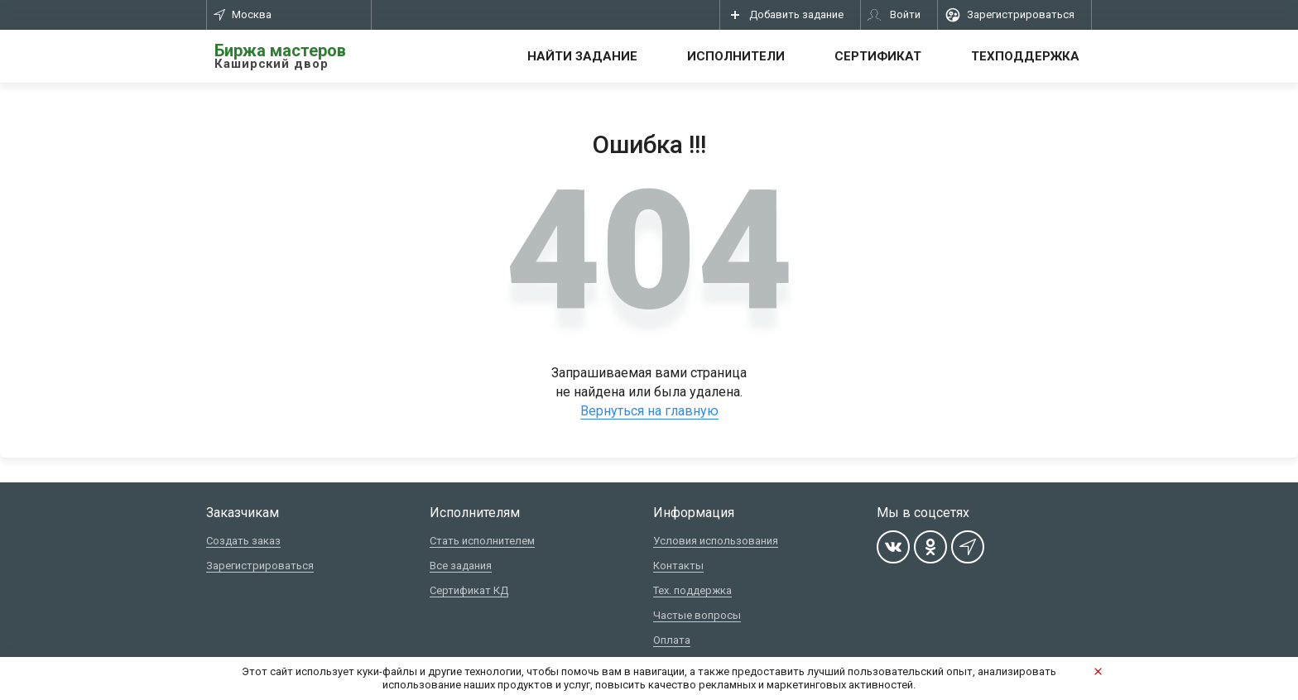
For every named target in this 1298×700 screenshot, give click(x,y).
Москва (243, 14)
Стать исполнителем (482, 541)
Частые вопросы (697, 615)
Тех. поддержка (692, 590)
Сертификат (877, 56)
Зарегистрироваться (260, 565)
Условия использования (715, 541)
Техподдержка (1025, 56)
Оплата (671, 640)
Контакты (678, 565)
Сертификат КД (469, 590)
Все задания (461, 565)
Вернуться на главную (649, 411)
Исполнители (736, 56)
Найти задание (582, 56)
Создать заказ (243, 541)
